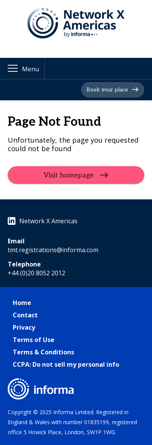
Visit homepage (69, 175)
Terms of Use (33, 339)
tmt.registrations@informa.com (53, 250)
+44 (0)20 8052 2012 (36, 273)
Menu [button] (30, 69)
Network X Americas (43, 221)
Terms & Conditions (43, 352)
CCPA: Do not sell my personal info (66, 364)
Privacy (24, 327)
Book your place (107, 89)
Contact (25, 315)
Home (22, 302)
